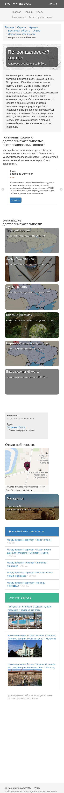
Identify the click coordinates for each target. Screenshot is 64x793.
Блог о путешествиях (40, 17)
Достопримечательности (21, 34)
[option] (32, 187)
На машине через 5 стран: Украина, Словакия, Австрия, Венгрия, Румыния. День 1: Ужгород (32, 674)
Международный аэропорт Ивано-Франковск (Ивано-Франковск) (30, 574)
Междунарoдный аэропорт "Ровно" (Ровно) (29, 541)
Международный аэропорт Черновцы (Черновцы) (26, 584)
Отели (39, 12)
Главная (16, 12)
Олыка (36, 30)
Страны (28, 12)
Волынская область (19, 30)
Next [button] (61, 189)
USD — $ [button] (52, 4)
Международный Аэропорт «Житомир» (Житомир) (27, 564)
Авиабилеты (19, 17)
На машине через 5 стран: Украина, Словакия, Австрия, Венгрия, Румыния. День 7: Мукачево (32, 645)
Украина (33, 27)
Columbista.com (18, 4)
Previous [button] (3, 189)
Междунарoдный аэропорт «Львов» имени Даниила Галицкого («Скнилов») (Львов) (29, 552)
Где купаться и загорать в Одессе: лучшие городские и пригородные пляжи (29, 617)
